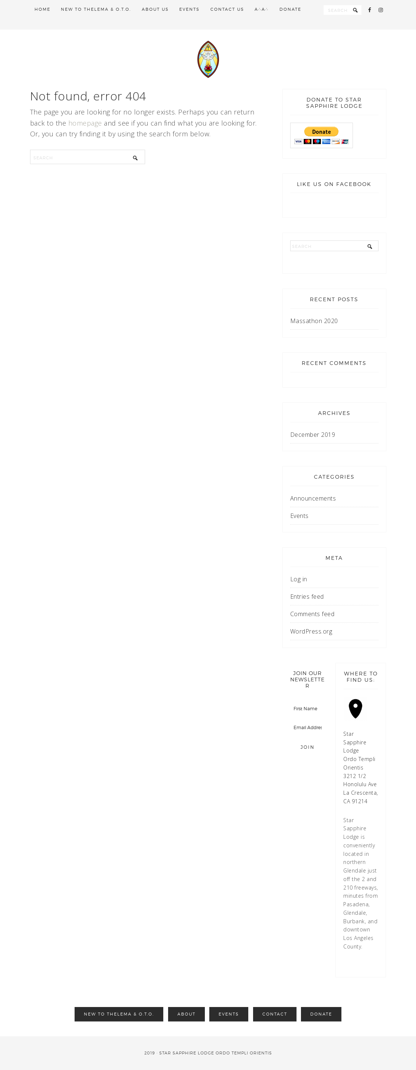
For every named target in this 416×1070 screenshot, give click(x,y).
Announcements (313, 498)
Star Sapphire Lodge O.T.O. (208, 59)
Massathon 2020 (314, 321)
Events (299, 516)
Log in (298, 579)
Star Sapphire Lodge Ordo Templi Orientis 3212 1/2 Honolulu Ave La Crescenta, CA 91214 (360, 767)
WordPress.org (311, 631)
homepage (85, 123)
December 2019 (312, 435)
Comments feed (312, 614)
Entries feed (307, 596)
